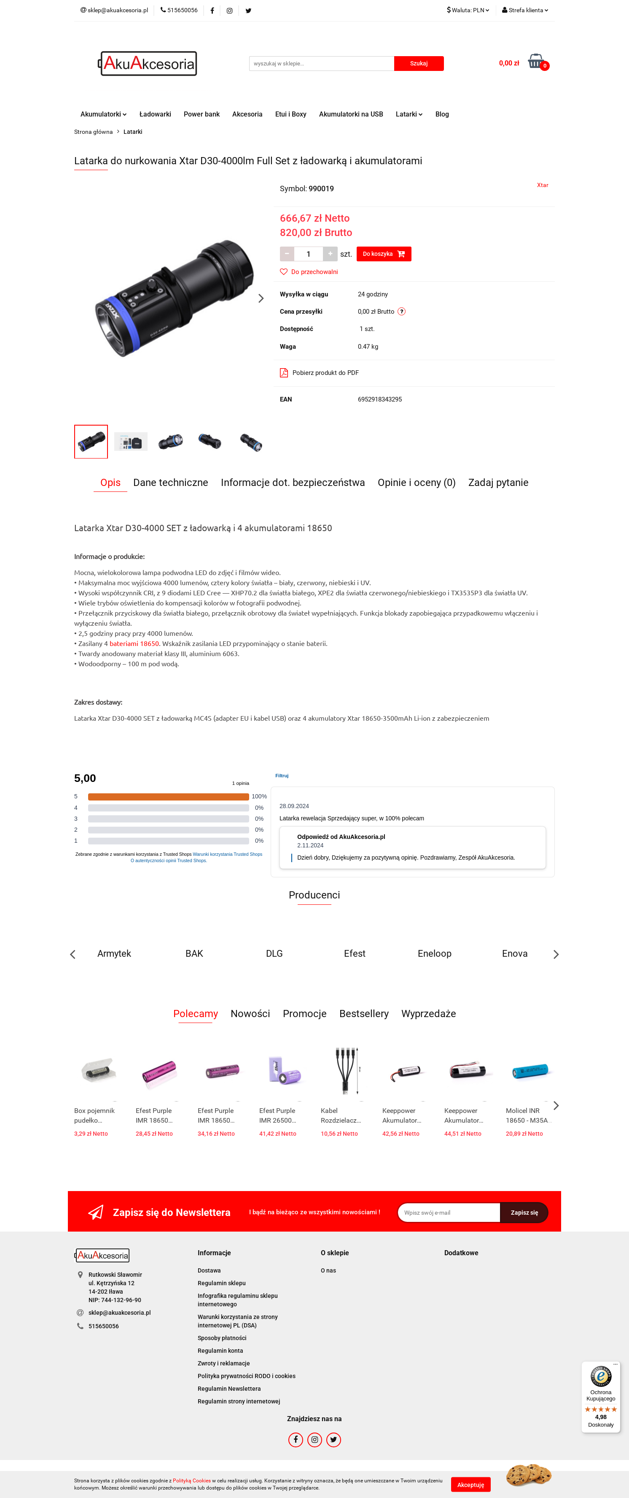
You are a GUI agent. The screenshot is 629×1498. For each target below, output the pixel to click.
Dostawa (209, 1270)
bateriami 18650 (134, 643)
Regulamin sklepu (222, 1283)
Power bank (202, 114)
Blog (442, 114)
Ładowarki (155, 114)
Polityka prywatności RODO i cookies (247, 1376)
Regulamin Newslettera (229, 1388)
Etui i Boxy (290, 114)
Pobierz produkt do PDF (319, 372)
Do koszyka (384, 254)
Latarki (409, 114)
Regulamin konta (220, 1350)
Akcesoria (247, 114)
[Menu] (615, 1366)
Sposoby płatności (222, 1338)
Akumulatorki (104, 114)
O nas (328, 1270)
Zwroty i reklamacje (224, 1363)
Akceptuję (470, 1484)
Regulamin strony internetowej (239, 1401)
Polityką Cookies (192, 1481)
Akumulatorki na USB (351, 114)
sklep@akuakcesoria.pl (120, 1312)
